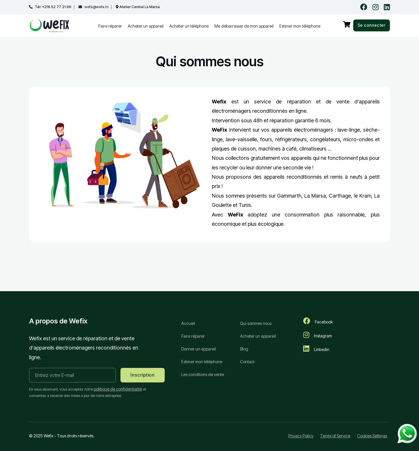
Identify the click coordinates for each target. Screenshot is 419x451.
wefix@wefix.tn (96, 7)
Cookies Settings (372, 435)
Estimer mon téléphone (299, 26)
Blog (244, 349)
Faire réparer (110, 26)
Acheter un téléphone (189, 26)
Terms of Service (335, 435)
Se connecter (371, 25)
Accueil (188, 323)
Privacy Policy (300, 435)
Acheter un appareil (146, 26)
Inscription (143, 375)
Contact (247, 362)
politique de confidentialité (118, 388)
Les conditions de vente (202, 375)
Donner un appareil (198, 349)
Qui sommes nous (255, 323)
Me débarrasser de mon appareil (244, 26)
